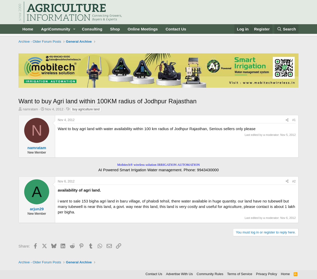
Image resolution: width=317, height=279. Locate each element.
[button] (74, 29)
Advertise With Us (179, 274)
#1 (294, 120)
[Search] (286, 29)
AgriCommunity (55, 29)
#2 (294, 181)
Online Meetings (143, 29)
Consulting (92, 29)
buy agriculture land (86, 109)
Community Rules (210, 274)
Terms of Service (239, 274)
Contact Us (176, 29)
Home (27, 29)
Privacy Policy (266, 274)
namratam (30, 109)
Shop (115, 29)
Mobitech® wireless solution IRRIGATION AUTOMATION (158, 165)
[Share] (287, 120)
